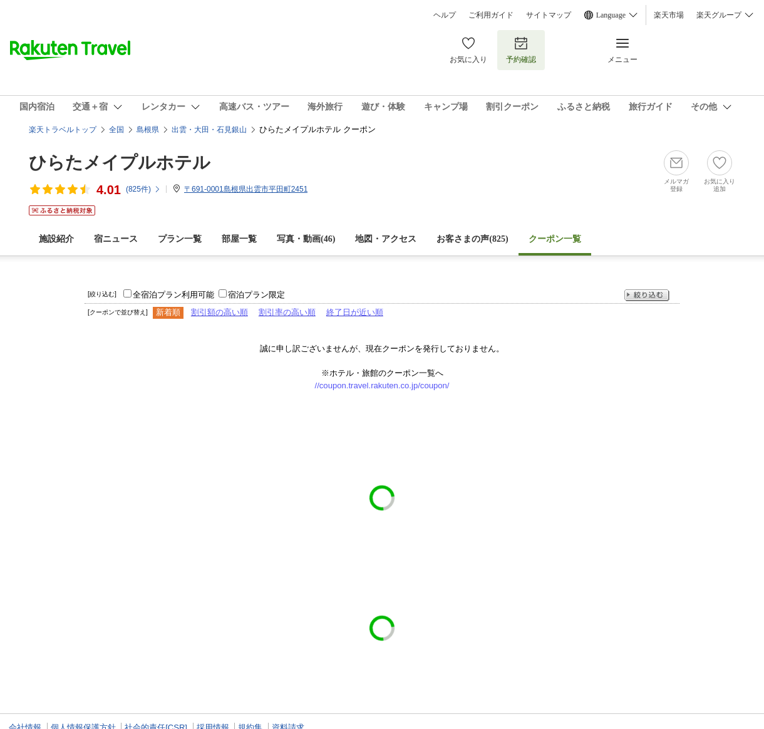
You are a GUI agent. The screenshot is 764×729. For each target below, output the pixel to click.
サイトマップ (548, 15)
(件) (143, 189)
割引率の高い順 (287, 312)
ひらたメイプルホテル (119, 162)
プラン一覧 (180, 239)
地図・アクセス (385, 239)
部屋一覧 (239, 239)
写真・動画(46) (306, 239)
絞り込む (646, 295)
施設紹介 (56, 239)
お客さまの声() (472, 239)
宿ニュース (116, 239)
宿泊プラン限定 (256, 294)
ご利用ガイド (491, 15)
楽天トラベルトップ (62, 129)
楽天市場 (669, 15)
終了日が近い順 (354, 312)
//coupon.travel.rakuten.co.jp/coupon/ (382, 385)
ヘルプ (444, 15)
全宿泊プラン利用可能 (173, 294)
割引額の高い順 (219, 312)
